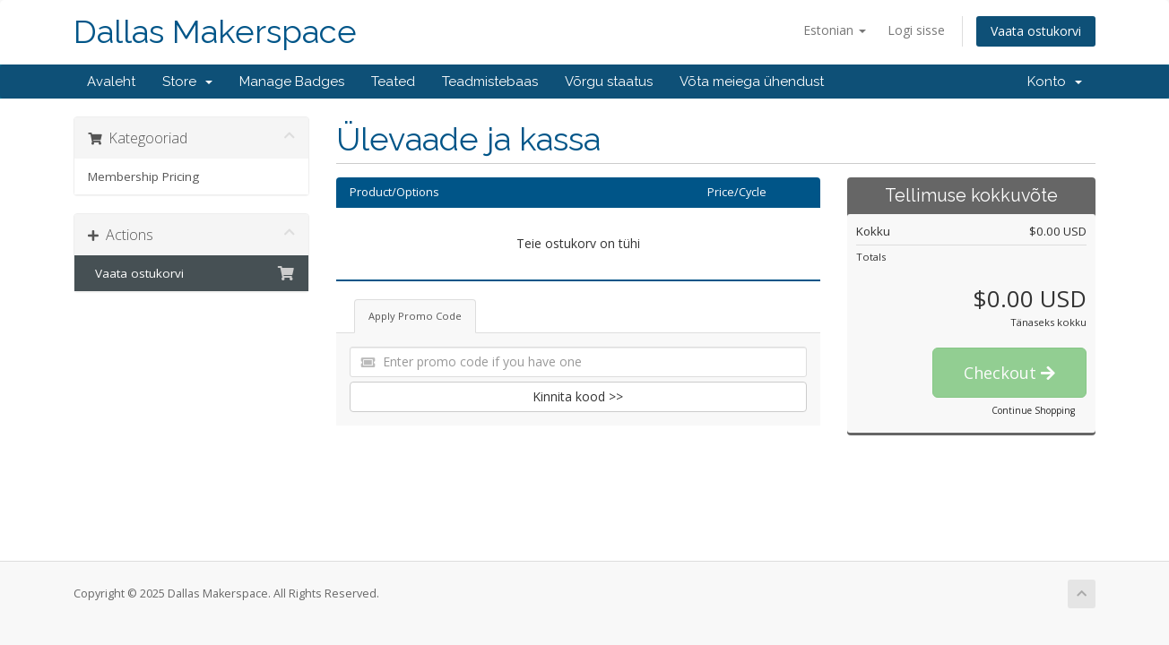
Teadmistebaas (490, 81)
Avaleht (111, 81)
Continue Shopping (1033, 410)
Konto (1054, 81)
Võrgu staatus (609, 81)
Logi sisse (916, 30)
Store (187, 81)
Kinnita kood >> (578, 396)
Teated (393, 81)
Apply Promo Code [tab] (415, 315)
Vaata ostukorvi (1036, 30)
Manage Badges (291, 81)
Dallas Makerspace (215, 32)
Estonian (834, 30)
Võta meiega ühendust (752, 81)
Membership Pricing (143, 176)
